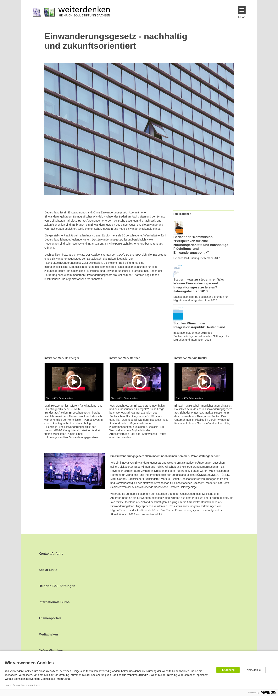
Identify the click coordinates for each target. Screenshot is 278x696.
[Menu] (242, 10)
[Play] (75, 382)
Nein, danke (254, 669)
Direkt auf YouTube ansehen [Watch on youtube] (59, 398)
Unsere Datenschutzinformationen (22, 685)
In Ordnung (228, 669)
